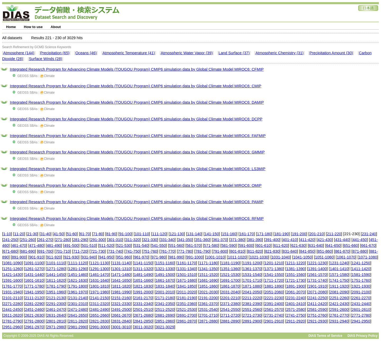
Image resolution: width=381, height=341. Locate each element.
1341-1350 (208, 269)
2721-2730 (252, 315)
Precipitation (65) (55, 53)
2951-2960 (12, 327)
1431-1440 (34, 274)
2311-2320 (99, 304)
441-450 (359, 240)
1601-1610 (34, 280)
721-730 (97, 251)
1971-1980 (99, 292)
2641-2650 (78, 315)
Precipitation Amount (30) (331, 53)
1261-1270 (34, 269)
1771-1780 (34, 286)
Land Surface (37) (234, 53)
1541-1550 (274, 274)
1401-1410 (339, 269)
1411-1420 (361, 269)
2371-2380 (230, 304)
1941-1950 (34, 292)
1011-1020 (237, 257)
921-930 (71, 257)
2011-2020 (187, 292)
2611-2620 (12, 315)
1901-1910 (317, 286)
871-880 (359, 251)
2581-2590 (317, 309)
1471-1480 (121, 274)
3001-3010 (121, 327)
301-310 (115, 240)
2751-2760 (317, 315)
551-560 (176, 245)
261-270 (45, 240)
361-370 (220, 240)
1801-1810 (99, 286)
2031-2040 (230, 292)
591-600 (246, 245)
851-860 (325, 251)
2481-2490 (99, 309)
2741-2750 (295, 315)
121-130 (177, 234)
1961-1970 (78, 292)
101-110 (142, 234)
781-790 (202, 251)
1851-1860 (208, 286)
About (56, 27)
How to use (33, 27)
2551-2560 (252, 309)
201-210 (316, 234)
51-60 (72, 234)
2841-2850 (143, 321)
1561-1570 (317, 274)
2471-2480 (78, 309)
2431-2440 (361, 304)
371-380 (237, 240)
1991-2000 (143, 292)
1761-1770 (12, 286)
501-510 (89, 245)
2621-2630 (34, 315)
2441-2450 (12, 309)
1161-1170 (187, 263)
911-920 (54, 257)
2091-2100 (361, 292)
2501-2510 (143, 309)
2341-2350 (165, 304)
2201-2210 (230, 298)
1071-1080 (368, 257)
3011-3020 (143, 327)
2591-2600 (339, 309)
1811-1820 (121, 286)
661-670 (368, 245)
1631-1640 (99, 280)
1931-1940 (12, 292)
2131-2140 (78, 298)
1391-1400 (317, 269)
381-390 (255, 240)
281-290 (80, 240)
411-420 (307, 240)
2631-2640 (56, 315)
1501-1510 (187, 274)
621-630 (298, 245)
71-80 (98, 234)
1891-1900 (295, 286)
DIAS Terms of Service (325, 336)
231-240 (369, 234)
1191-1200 (252, 263)
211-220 (334, 234)
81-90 (111, 234)
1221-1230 (317, 263)
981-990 (176, 257)
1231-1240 (339, 263)
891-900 (19, 257)
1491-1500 (165, 274)
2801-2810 (56, 321)
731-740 (115, 251)
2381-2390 (252, 304)
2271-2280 (12, 304)
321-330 (150, 240)
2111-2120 (34, 298)
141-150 (212, 234)
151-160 (229, 234)
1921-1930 (361, 286)
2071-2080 (317, 292)
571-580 (211, 245)
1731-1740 (317, 280)
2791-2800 (34, 321)
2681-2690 (165, 315)
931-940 (89, 257)
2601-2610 (361, 309)
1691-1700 (230, 280)
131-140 (194, 234)
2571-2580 (295, 309)
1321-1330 (165, 269)
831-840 (290, 251)
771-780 (185, 251)
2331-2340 (143, 304)
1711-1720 (274, 280)
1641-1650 (121, 280)
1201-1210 (274, 263)
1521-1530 (230, 274)
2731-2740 (274, 315)
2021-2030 (208, 292)
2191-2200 (208, 298)
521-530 (124, 245)
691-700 (45, 251)
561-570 (194, 245)
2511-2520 (165, 309)
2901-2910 (274, 321)
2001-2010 (165, 292)
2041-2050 (252, 292)
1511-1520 (208, 274)
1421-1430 (12, 274)
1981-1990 (121, 292)
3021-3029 (165, 327)
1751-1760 (361, 280)
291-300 (97, 240)
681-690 (28, 251)
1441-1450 (56, 274)
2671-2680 (143, 315)
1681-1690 (208, 280)
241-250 (10, 240)
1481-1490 (143, 274)
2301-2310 (78, 304)
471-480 (36, 245)
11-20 (19, 234)
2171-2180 (165, 298)
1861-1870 (230, 286)
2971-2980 (56, 327)
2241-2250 (317, 298)
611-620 (281, 245)
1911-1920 (339, 286)
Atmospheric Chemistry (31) (280, 53)
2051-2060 (274, 292)
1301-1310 (121, 269)
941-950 (106, 257)
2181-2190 (187, 298)
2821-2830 (99, 321)
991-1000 (195, 257)
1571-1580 (339, 274)
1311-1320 (143, 269)
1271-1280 (56, 269)
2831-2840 (121, 321)
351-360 (202, 240)
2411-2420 (317, 304)
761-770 (167, 251)
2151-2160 (121, 298)
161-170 (246, 234)
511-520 (106, 245)
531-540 (141, 245)
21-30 (32, 234)
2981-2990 (78, 327)
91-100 (125, 234)
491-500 (71, 245)
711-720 (80, 251)
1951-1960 (56, 292)
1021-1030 (259, 257)
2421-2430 (339, 304)
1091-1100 (34, 263)
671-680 (10, 251)
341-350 (185, 240)
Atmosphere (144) (18, 53)
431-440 (342, 240)
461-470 (19, 245)
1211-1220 (295, 263)
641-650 (333, 245)
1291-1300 (99, 269)
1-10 (7, 234)
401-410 (290, 240)
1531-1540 (252, 274)
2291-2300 (56, 304)
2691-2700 (187, 315)
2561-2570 (274, 309)
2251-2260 (339, 298)
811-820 (255, 251)
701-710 (63, 251)
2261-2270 (361, 298)
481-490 (54, 245)
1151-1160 (165, 263)
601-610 (263, 245)
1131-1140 (121, 263)
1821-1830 (143, 286)
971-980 (159, 257)
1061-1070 (346, 257)
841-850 (307, 251)
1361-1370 (252, 269)
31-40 (45, 234)
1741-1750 (339, 280)
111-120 (159, 234)
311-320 (132, 240)
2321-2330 (121, 304)
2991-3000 (99, 327)
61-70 (85, 234)
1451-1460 (78, 274)
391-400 (272, 240)
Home (11, 27)
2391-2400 (274, 304)
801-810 (237, 251)
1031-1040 (280, 257)
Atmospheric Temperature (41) (129, 53)
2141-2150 (99, 298)
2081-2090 (339, 292)
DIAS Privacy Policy (363, 336)
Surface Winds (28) (45, 59)
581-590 (228, 245)
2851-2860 (165, 321)
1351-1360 (230, 269)
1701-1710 (252, 280)
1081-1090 (12, 263)
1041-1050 (302, 257)
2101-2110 (12, 298)
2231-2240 (295, 298)
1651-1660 (143, 280)
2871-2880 (208, 321)
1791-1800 (78, 286)
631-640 (316, 245)
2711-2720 (230, 315)
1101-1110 (56, 263)
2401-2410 (295, 304)
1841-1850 (187, 286)
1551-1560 (295, 274)
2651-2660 (99, 315)
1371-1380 (274, 269)
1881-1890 (274, 286)
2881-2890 (230, 321)
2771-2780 (361, 315)
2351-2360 (187, 304)
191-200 (299, 234)
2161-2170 (143, 298)
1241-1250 (361, 263)
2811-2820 (78, 321)
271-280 (63, 240)
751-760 (150, 251)
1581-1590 (361, 274)
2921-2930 (317, 321)
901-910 (36, 257)
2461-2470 (56, 309)
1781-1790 (56, 286)
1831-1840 (165, 286)
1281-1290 (78, 269)
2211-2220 (252, 298)
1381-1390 (295, 269)
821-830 (272, 251)
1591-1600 (12, 280)
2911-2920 (295, 321)
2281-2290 (34, 304)
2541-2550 (230, 309)
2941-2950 (361, 321)
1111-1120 (78, 263)
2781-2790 (12, 321)
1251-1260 (12, 269)
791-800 (220, 251)
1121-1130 (99, 263)
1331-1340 (187, 269)
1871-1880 (252, 286)
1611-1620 (56, 280)
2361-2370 (208, 304)
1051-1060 (324, 257)
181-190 (281, 234)
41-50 (59, 234)
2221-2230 (274, 298)
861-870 (342, 251)
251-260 (28, 240)
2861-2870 (187, 321)
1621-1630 (78, 280)
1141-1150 (143, 263)
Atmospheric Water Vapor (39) (186, 53)
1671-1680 (187, 280)
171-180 (264, 234)
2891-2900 (252, 321)
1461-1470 (99, 274)
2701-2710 (208, 315)
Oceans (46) (86, 53)
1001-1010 (215, 257)
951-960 (124, 257)
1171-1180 (208, 263)
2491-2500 (121, 309)
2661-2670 (121, 315)
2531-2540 (208, 309)
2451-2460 (34, 309)
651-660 (351, 245)
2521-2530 (187, 309)
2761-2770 (339, 315)
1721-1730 (295, 280)
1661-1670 (165, 280)
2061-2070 (295, 292)
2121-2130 (56, 298)
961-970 (141, 257)
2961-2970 (34, 327)
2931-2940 (339, 321)
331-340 (167, 240)
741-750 (132, 251)
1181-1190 (230, 263)
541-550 (159, 245)
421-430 (325, 240)
